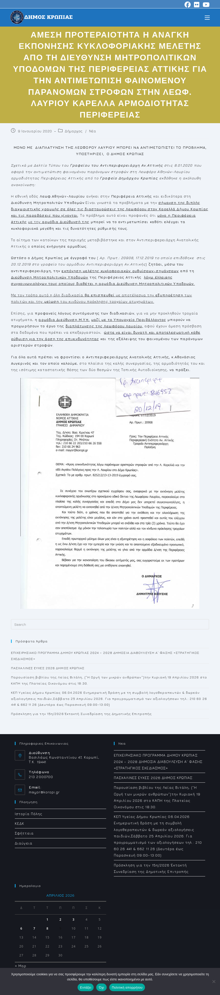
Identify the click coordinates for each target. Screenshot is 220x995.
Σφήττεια (24, 833)
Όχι (101, 987)
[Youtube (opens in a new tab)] (205, 5)
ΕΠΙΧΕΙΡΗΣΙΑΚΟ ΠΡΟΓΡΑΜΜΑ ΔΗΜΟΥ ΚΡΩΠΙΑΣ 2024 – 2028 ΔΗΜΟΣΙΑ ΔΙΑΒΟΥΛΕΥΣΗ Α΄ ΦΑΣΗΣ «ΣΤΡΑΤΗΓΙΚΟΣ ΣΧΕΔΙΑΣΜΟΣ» (158, 761)
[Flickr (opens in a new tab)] (196, 5)
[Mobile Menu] (207, 17)
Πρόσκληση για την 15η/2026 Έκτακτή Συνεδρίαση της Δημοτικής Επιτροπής (81, 714)
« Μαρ (21, 966)
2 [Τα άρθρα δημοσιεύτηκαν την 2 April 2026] (60, 919)
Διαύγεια (23, 843)
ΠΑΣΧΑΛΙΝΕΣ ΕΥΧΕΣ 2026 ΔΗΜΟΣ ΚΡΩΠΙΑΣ (48, 668)
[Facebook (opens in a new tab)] (187, 5)
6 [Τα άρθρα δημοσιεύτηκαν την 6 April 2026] (21, 928)
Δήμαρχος (74, 131)
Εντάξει (85, 987)
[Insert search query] (110, 624)
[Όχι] (213, 981)
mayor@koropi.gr (44, 792)
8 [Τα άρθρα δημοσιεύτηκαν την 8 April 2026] (47, 928)
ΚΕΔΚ (19, 823)
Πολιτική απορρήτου (127, 987)
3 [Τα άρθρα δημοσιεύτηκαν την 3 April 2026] (73, 919)
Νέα (92, 131)
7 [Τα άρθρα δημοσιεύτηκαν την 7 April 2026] (34, 928)
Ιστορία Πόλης (28, 814)
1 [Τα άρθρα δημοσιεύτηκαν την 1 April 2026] (47, 919)
